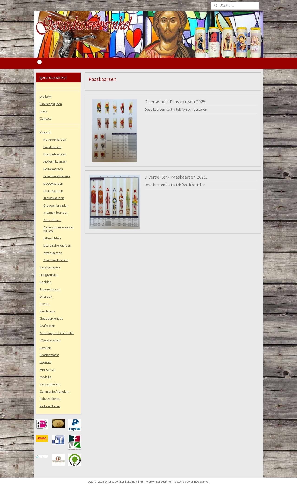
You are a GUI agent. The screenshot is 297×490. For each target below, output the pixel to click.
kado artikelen (50, 406)
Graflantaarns (49, 355)
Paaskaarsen (52, 147)
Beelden (46, 282)
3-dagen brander (55, 213)
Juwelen (45, 348)
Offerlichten (52, 238)
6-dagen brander (55, 205)
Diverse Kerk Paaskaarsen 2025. (175, 177)
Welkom (46, 97)
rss (141, 481)
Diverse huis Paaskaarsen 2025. (175, 101)
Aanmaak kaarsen (55, 260)
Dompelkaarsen (54, 154)
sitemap (132, 481)
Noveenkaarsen (54, 140)
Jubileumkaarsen (55, 161)
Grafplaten (47, 326)
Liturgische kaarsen (57, 245)
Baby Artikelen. (50, 399)
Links (43, 111)
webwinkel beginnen (159, 481)
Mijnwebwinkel (199, 481)
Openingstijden (51, 104)
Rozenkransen (50, 289)
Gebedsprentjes (51, 318)
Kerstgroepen (50, 267)
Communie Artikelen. (54, 391)
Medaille (46, 377)
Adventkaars (52, 220)
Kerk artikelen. (50, 384)
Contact (45, 118)
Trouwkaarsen (53, 198)
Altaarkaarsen (53, 191)
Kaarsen (45, 132)
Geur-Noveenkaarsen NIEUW (58, 229)
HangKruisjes (49, 275)
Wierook (46, 297)
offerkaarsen (52, 253)
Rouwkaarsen (53, 169)
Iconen (44, 304)
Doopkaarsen (53, 184)
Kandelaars (47, 311)
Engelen (45, 362)
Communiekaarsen (56, 176)
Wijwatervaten (50, 340)
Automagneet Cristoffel (57, 333)
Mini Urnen (47, 370)
